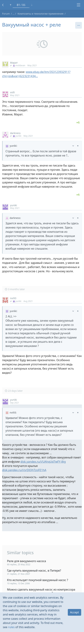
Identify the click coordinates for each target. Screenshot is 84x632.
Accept (74, 612)
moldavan (17, 65)
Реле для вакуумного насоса (26, 561)
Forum (6, 13)
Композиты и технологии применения (40, 13)
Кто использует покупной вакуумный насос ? (37, 580)
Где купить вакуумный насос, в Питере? (34, 570)
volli (12, 92)
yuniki (15, 135)
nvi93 (13, 298)
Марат (14, 62)
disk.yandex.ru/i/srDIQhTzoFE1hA (24, 470)
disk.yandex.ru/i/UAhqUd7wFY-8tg (43, 462)
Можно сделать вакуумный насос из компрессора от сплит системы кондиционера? (41, 591)
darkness (15, 133)
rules (11, 627)
